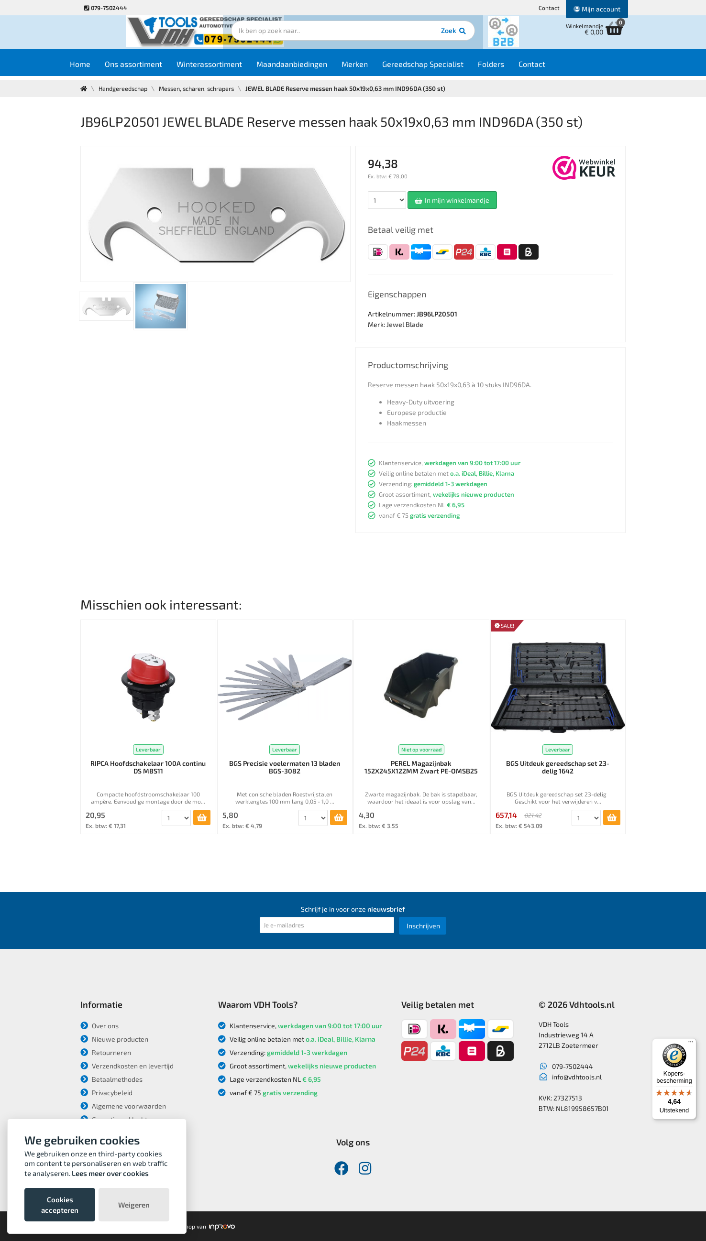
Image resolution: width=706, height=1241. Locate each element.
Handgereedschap (124, 88)
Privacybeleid (106, 1093)
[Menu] (690, 1044)
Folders (509, 67)
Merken (372, 67)
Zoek (418, 36)
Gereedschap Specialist (440, 67)
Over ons (99, 1026)
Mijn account (597, 9)
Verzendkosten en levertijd (127, 1066)
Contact (549, 7)
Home (98, 67)
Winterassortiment (227, 67)
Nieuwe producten (114, 1039)
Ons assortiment (151, 67)
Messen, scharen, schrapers (202, 88)
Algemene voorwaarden (123, 1106)
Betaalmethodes (111, 1079)
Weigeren (134, 1204)
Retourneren (105, 1052)
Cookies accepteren (59, 1204)
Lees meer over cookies (110, 1173)
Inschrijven (423, 926)
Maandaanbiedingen (309, 67)
